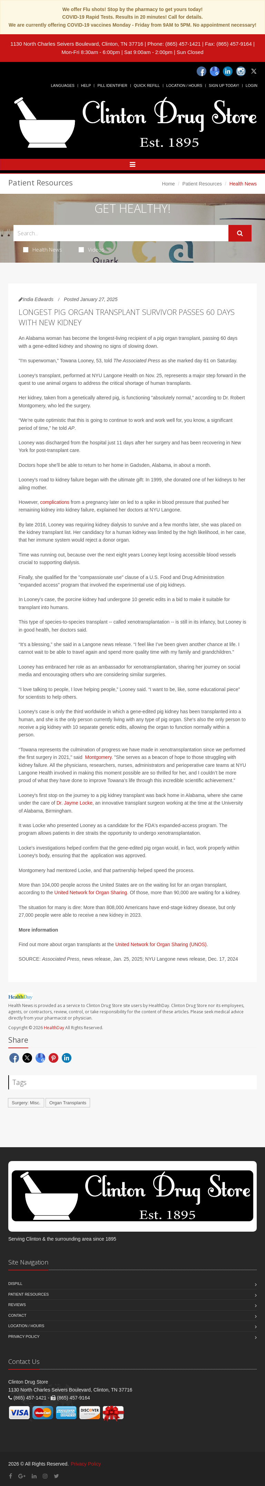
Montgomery (98, 757)
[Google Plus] (22, 1476)
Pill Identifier (112, 85)
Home (168, 184)
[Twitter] (254, 71)
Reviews (17, 1305)
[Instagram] (241, 71)
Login (251, 85)
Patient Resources (202, 184)
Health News (42, 249)
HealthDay (54, 1028)
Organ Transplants (67, 1102)
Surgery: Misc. (26, 1102)
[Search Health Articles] (120, 233)
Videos (91, 249)
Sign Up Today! (224, 85)
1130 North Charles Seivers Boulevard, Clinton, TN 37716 (76, 44)
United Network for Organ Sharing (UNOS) (161, 944)
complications (54, 502)
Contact (17, 1315)
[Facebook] (201, 71)
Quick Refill (147, 85)
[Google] (214, 71)
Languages (62, 85)
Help (86, 85)
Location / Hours (184, 85)
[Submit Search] (240, 233)
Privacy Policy (24, 1336)
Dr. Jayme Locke (74, 803)
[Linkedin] (228, 71)
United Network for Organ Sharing (91, 892)
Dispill (15, 1283)
